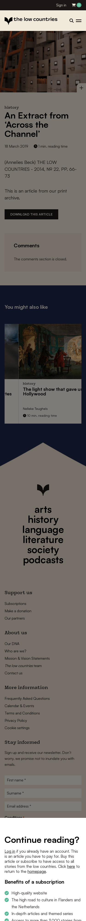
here (71, 866)
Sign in (61, 5)
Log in (10, 851)
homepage (37, 871)
